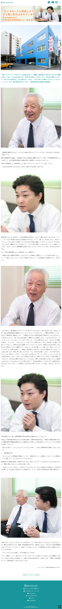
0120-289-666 (31, 591)
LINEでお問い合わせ (31, 595)
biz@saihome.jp (31, 593)
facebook (31, 598)
